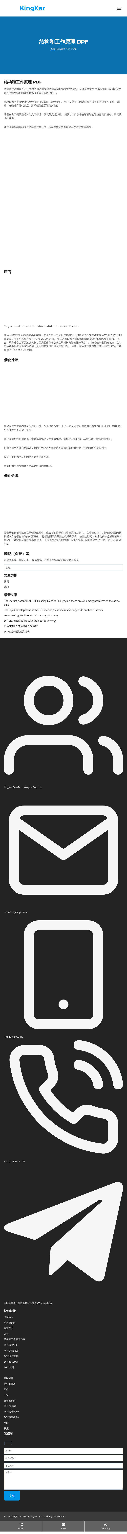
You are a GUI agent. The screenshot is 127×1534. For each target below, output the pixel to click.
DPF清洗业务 (11, 1344)
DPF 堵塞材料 (11, 1356)
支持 (6, 1394)
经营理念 (8, 1328)
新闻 (6, 581)
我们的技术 (10, 1383)
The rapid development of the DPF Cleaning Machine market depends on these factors (53, 610)
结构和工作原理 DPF (14, 1339)
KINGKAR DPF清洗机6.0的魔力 (21, 626)
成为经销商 (10, 1322)
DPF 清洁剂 (10, 1405)
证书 (6, 1333)
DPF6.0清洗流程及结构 (17, 631)
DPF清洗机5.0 (11, 1411)
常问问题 (8, 1378)
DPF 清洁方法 (11, 1350)
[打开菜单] (119, 8)
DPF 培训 (9, 1367)
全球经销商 (10, 1400)
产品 (6, 1389)
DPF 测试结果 (11, 1361)
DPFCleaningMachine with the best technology (30, 620)
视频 (6, 586)
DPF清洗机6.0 (11, 1417)
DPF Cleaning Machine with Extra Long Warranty (31, 615)
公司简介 (8, 1317)
